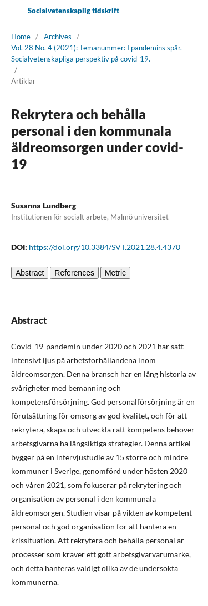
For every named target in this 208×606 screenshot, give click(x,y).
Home (21, 36)
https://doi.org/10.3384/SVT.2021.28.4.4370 (104, 247)
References (74, 272)
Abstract (30, 272)
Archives (58, 36)
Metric (115, 272)
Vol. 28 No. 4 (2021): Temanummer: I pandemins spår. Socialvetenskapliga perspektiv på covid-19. (96, 53)
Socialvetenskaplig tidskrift (73, 10)
